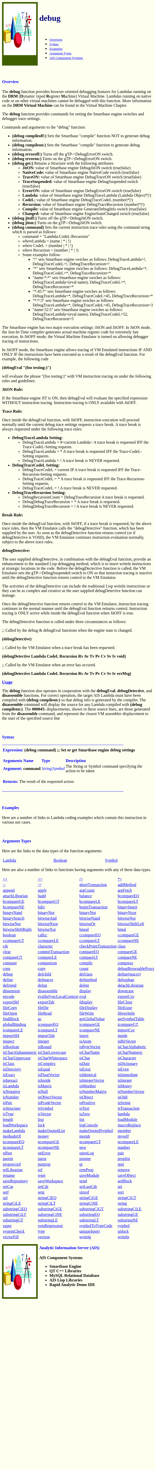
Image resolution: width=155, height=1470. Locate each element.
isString (124, 1103)
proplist (124, 1158)
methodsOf (12, 1136)
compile (86, 963)
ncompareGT (90, 1142)
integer (43, 1041)
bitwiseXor (47, 929)
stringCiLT (47, 1203)
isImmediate (128, 1075)
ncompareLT (13, 1147)
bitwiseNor (127, 918)
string (122, 1203)
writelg (85, 1237)
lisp (41, 1119)
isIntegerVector (91, 1080)
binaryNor (46, 912)
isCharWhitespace (52, 1058)
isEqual (44, 1069)
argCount (86, 890)
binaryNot (87, 912)
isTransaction (128, 1108)
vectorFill (11, 1237)
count (83, 968)
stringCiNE (88, 1203)
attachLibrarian (15, 896)
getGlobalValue (92, 1019)
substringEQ (89, 1214)
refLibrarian (12, 1170)
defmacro (45, 980)
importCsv (126, 1030)
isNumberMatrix (93, 1091)
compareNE (127, 957)
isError (85, 1069)
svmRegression (50, 1226)
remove (124, 1170)
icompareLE (13, 1030)
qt (80, 1164)
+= (40, 879)
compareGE (127, 952)
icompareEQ (48, 1024)
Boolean (60, 860)
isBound (44, 1047)
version (44, 1237)
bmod (83, 929)
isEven (123, 1069)
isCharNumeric (130, 1052)
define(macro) (129, 974)
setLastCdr (88, 1186)
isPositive (87, 1103)
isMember (87, 1086)
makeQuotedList (51, 1130)
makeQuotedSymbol (96, 1130)
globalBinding (14, 1024)
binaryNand (12, 912)
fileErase (125, 1007)
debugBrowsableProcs (136, 968)
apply (42, 890)
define (8, 980)
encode (8, 996)
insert (83, 1035)
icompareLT (48, 1030)
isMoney (125, 1086)
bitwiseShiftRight (17, 929)
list (81, 1119)
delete (84, 985)
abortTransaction (93, 885)
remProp (86, 1170)
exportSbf (11, 1002)
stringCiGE (88, 1198)
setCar (8, 1186)
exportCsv (126, 996)
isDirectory (12, 1069)
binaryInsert (127, 907)
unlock (123, 1231)
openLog (86, 1153)
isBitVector (127, 1041)
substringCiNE (50, 1214)
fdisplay (86, 1002)
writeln (123, 1237)
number (124, 1147)
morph (84, 1136)
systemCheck (13, 1231)
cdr (5, 946)
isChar (84, 1058)
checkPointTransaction (98, 946)
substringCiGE (50, 1209)
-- (4, 885)
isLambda (11, 1086)
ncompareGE (48, 1142)
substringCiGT (91, 1209)
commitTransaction (53, 952)
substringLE (48, 1220)
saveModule (89, 1175)
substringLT (89, 1220)
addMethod (127, 885)
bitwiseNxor (48, 924)
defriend (9, 985)
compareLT (88, 957)
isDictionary (128, 1063)
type (41, 1231)
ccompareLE (48, 940)
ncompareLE (128, 1142)
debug (8, 974)
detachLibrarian (130, 985)
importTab (46, 1035)
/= (81, 879)
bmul (122, 929)
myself (123, 1136)
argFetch (125, 890)
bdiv (41, 907)
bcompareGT (48, 901)
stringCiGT (127, 1198)
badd (42, 896)
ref (40, 1170)
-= (39, 885)
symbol (124, 1226)
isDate (84, 1063)
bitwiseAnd (47, 918)
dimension (11, 991)
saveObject (127, 1175)
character (45, 946)
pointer (85, 1158)
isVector (44, 1114)
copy (42, 968)
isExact (9, 1075)
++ (5, 879)
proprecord (12, 1164)
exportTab (46, 1002)
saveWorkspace (50, 1181)
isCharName (89, 1052)
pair (121, 1153)
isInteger (125, 1080)
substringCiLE (129, 1209)
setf (6, 1192)
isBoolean (11, 1047)
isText (84, 1108)
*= (120, 879)
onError (44, 1153)
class (121, 946)
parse (42, 1158)
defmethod (88, 980)
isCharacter (127, 1058)
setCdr (43, 1186)
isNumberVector (131, 1091)
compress (125, 963)
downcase (126, 991)
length (8, 1119)
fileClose (125, 1002)
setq (41, 1192)
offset (7, 1153)
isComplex (46, 1063)
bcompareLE (89, 901)
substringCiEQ (15, 1209)
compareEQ (89, 952)
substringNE (128, 1220)
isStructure (11, 1108)
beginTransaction (93, 907)
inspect (8, 1041)
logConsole (88, 1125)
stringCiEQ (47, 1198)
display (85, 991)
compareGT (12, 957)
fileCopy (10, 1007)
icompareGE (89, 1024)
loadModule (127, 1119)
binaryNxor (127, 912)
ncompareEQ (13, 1142)
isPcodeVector (49, 1103)
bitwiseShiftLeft (131, 924)
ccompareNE (128, 940)
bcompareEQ (128, 896)
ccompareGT (13, 940)
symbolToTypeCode (95, 1226)
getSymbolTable (131, 1019)
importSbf (11, 1035)
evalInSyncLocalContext (58, 996)
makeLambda (14, 1130)
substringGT (13, 1220)
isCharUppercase (17, 1058)
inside (122, 1035)
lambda (124, 1114)
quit (121, 1164)
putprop (44, 1164)
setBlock (125, 1181)
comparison (47, 963)
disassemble (47, 991)
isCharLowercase (52, 1052)
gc (40, 1019)
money (43, 1136)
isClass (8, 1063)
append (9, 890)
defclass (86, 974)
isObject (86, 1097)
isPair (7, 1103)
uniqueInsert (89, 1231)
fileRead (44, 1013)
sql (5, 1198)
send (83, 1181)
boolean (9, 935)
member (124, 1130)
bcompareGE (13, 901)
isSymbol (45, 1108)
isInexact (10, 1080)
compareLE (47, 957)
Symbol (111, 860)
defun (42, 985)
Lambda (9, 860)
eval (82, 996)
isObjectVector (50, 1097)
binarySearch (13, 918)
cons (6, 968)
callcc (42, 935)
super (7, 1226)
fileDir (43, 1007)
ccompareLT (89, 940)
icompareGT (128, 1024)
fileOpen (10, 1013)
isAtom (85, 1041)
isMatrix (44, 1086)
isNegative (11, 1091)
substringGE (128, 1214)
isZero (84, 1114)
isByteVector (89, 1047)
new (82, 1147)
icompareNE (89, 1030)
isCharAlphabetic (132, 1047)
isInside (44, 1080)
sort (121, 1192)
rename (9, 1175)
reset (41, 1175)
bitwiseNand (89, 918)
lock (41, 1125)
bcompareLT (128, 901)
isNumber (11, 1097)
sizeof (84, 1192)
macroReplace (129, 1125)
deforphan (126, 980)
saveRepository (15, 1181)
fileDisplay (88, 1007)
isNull (43, 1091)
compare (10, 963)
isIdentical (87, 1075)
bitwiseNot (12, 924)
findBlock (11, 1019)
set (120, 1186)
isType (8, 1114)
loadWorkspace (15, 1125)
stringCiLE (12, 1203)
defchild (44, 974)
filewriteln (126, 1013)
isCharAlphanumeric (20, 1052)
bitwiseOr (87, 924)
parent (8, 1158)
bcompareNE (13, 907)
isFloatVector (48, 1075)
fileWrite (86, 1013)
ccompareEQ (90, 935)
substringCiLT (14, 1214)
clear (7, 952)
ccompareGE (128, 935)
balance (85, 896)
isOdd (122, 1097)
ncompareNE (48, 1147)
